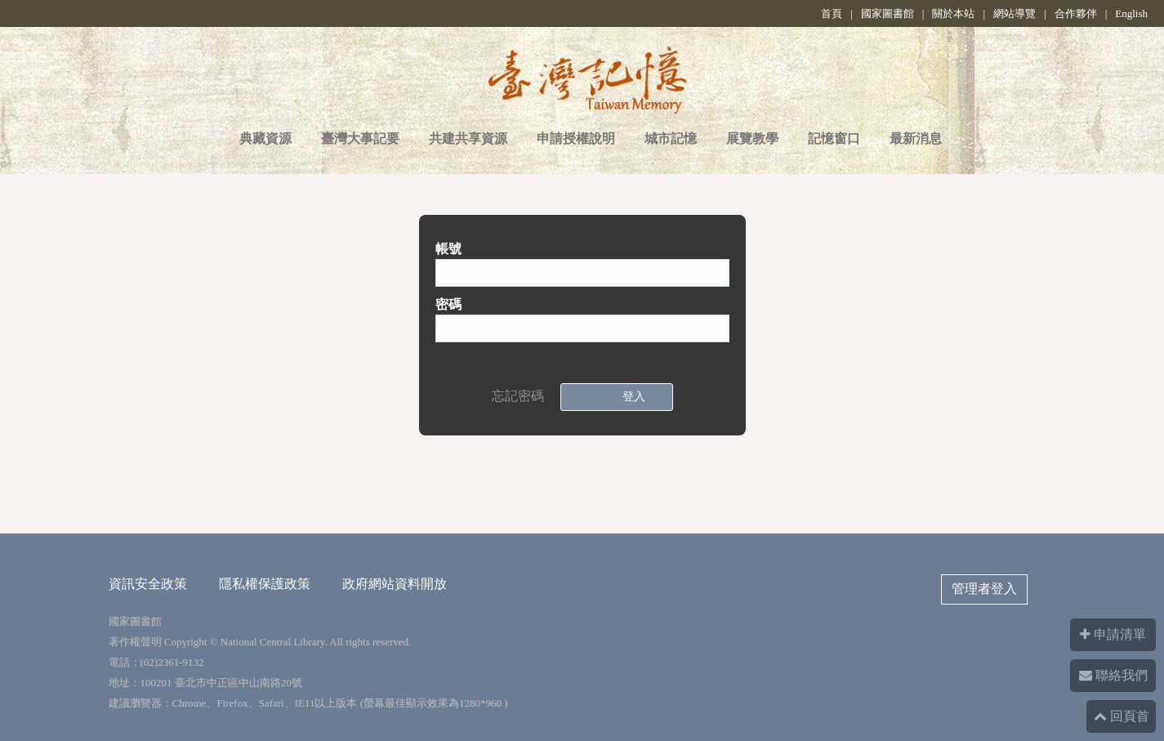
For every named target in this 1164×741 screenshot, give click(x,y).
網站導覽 (1014, 13)
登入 (630, 397)
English (1131, 13)
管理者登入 (984, 589)
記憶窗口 (834, 138)
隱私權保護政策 (264, 584)
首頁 (831, 13)
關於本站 (953, 13)
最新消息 (916, 138)
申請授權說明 (576, 138)
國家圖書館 (887, 13)
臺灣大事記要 (360, 138)
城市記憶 (670, 138)
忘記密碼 (518, 396)
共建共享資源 (468, 138)
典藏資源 (265, 138)
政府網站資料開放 (394, 584)
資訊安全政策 (148, 584)
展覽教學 (752, 138)
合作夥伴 (1076, 13)
